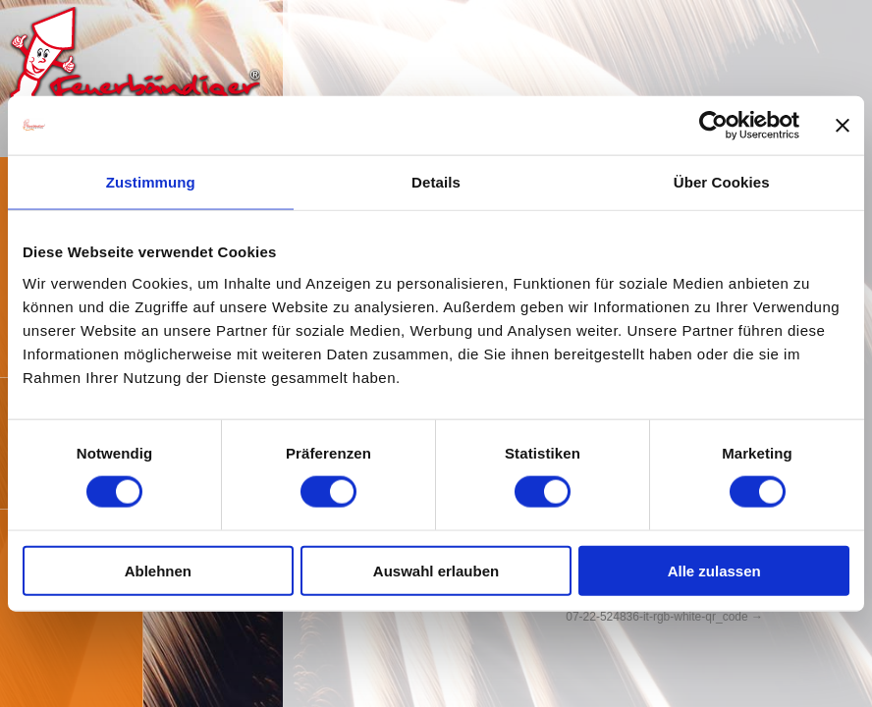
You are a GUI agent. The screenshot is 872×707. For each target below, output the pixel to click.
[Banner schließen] (842, 126)
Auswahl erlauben (436, 570)
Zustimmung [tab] (150, 182)
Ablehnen (158, 570)
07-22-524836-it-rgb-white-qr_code (656, 617)
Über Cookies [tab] (722, 182)
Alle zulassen (714, 570)
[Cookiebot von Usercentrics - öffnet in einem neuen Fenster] (713, 125)
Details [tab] (436, 182)
